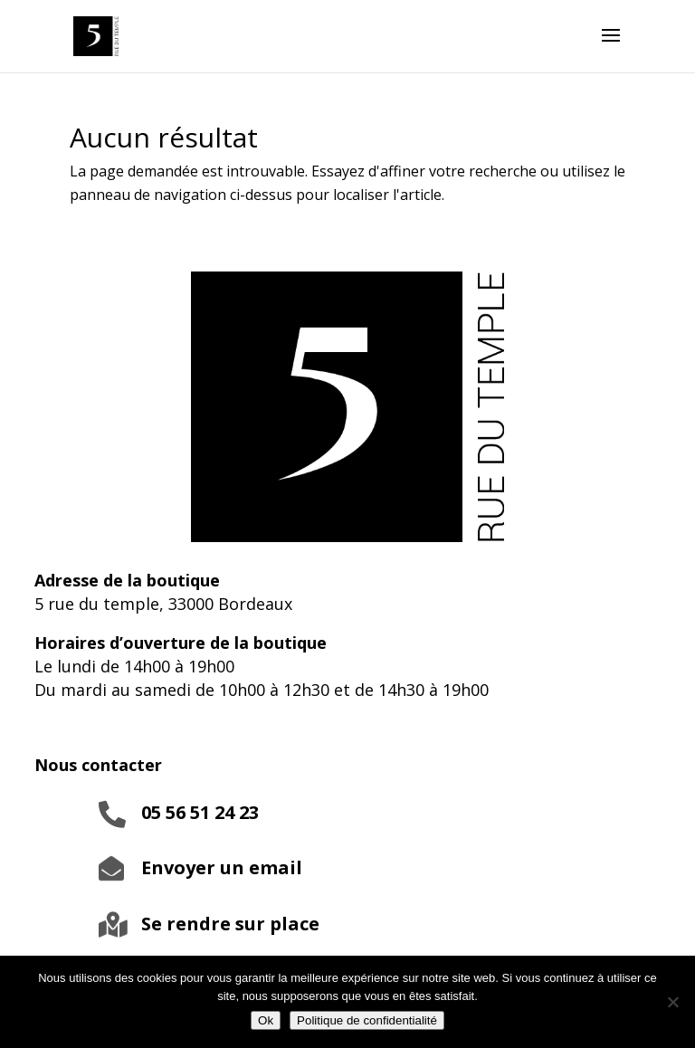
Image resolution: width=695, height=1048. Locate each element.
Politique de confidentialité (367, 1020)
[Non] (672, 1002)
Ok (265, 1020)
